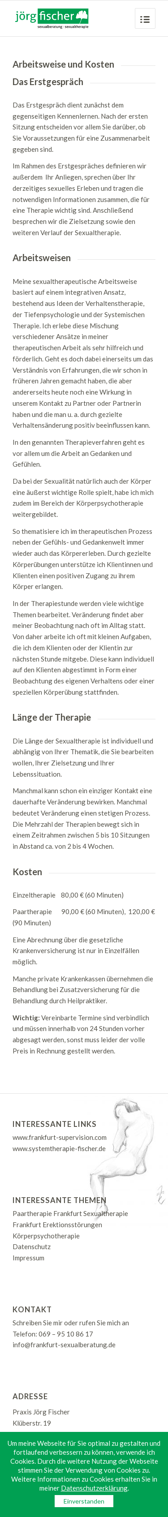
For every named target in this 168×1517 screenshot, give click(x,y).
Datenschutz (32, 1246)
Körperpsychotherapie (46, 1236)
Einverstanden (84, 1501)
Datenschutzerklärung (94, 1488)
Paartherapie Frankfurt (47, 1213)
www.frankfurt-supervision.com (60, 1137)
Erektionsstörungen (72, 1224)
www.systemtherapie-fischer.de (59, 1148)
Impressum (28, 1258)
